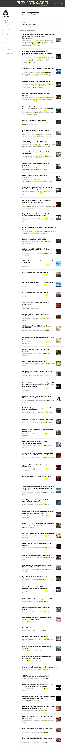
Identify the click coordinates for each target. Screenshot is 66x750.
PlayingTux (5, 20)
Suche (23, 22)
